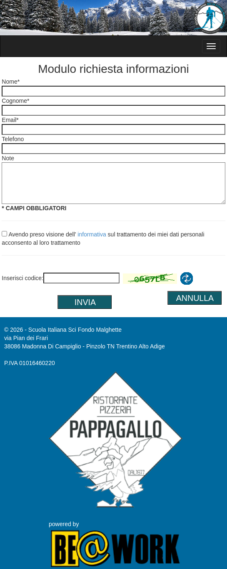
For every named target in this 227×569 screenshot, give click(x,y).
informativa (91, 234)
